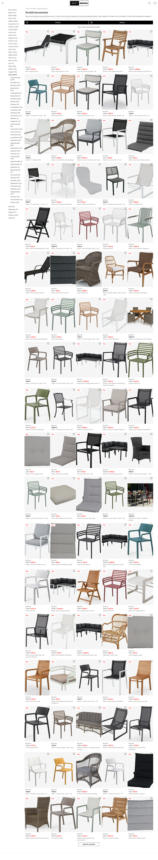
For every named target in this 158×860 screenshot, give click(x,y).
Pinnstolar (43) (15, 154)
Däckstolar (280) (15, 99)
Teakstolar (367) (15, 189)
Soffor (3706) (12, 69)
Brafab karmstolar (42, 8)
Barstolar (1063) (15, 85)
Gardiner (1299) (13, 27)
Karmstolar (33, 8)
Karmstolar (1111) (16, 115)
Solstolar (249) (15, 178)
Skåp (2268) (12, 66)
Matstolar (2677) (15, 151)
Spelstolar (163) (15, 180)
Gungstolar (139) (15, 110)
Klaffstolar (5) (14, 118)
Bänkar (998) (12, 15)
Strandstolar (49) (15, 186)
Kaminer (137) (12, 41)
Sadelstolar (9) (15, 167)
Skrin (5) (11, 63)
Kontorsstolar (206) (16, 129)
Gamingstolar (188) (16, 107)
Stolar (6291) (12, 75)
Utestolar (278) (15, 197)
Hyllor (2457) (12, 35)
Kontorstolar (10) (15, 132)
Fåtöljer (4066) (13, 21)
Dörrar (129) (12, 18)
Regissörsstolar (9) (16, 161)
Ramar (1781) (12, 60)
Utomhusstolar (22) (16, 199)
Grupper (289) (12, 29)
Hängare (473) (12, 38)
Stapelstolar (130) (16, 183)
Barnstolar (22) (15, 82)
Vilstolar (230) (14, 202)
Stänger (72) (12, 212)
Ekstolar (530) (14, 101)
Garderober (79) (13, 24)
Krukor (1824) (12, 44)
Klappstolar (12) (15, 121)
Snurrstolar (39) (15, 175)
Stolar (27, 8)
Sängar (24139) (13, 215)
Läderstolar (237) (15, 140)
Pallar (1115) (12, 58)
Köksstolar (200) (15, 134)
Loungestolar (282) (16, 137)
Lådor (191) (12, 49)
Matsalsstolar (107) (16, 148)
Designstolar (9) (15, 96)
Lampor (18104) (13, 46)
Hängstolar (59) (15, 113)
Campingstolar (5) (16, 93)
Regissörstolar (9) (15, 164)
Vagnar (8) (11, 218)
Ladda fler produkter (89, 844)
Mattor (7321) (12, 52)
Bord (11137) (12, 10)
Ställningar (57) (13, 209)
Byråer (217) (12, 12)
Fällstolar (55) (14, 104)
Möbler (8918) (12, 55)
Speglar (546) (12, 72)
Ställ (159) (11, 206)
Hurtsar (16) (12, 32)
